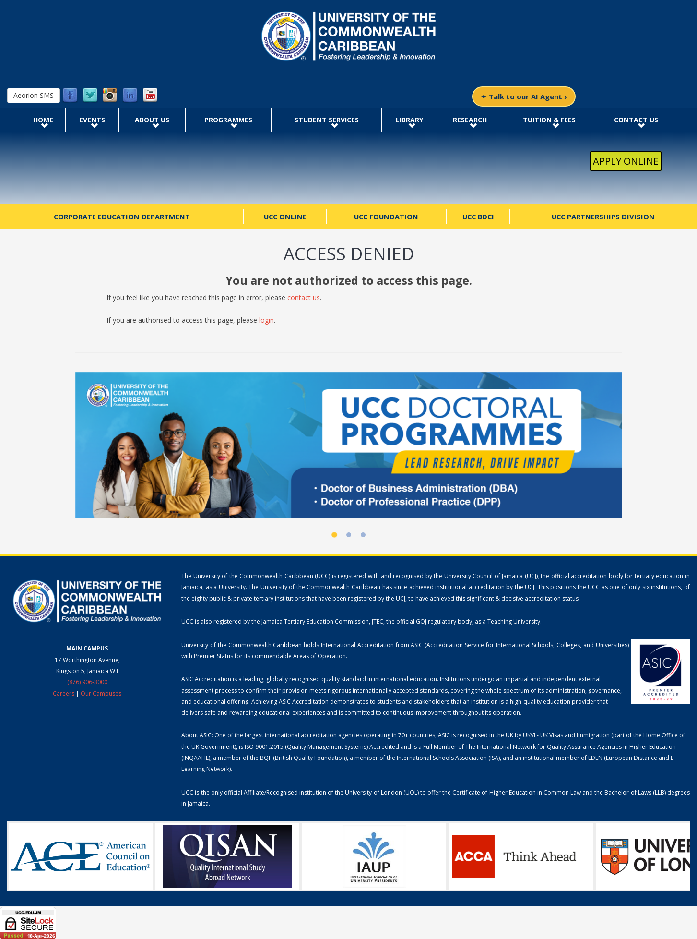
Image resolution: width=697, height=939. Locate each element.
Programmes (228, 119)
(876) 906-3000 (87, 682)
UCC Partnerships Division (603, 216)
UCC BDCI (478, 216)
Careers (63, 693)
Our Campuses (101, 693)
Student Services (327, 119)
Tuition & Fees (549, 119)
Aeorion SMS (33, 95)
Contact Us (636, 119)
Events (92, 119)
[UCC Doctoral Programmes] (348, 445)
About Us (152, 119)
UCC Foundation (386, 216)
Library (409, 119)
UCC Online (285, 216)
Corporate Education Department (122, 216)
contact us (303, 297)
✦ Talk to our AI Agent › (524, 96)
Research (470, 119)
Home (43, 119)
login (266, 320)
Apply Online (626, 161)
